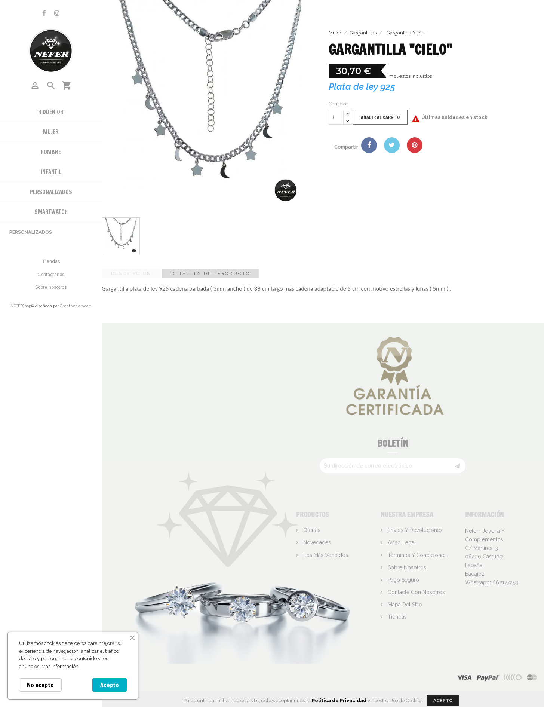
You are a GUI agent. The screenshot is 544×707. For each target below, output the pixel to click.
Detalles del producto (210, 273)
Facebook (44, 13)
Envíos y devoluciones (414, 530)
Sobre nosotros (51, 287)
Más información (60, 666)
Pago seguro (402, 580)
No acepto (40, 685)
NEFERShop (20, 306)
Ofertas (311, 530)
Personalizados (30, 232)
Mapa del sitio (404, 604)
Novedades (316, 542)
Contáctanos (50, 274)
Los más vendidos (325, 555)
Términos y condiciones (416, 555)
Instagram (56, 13)
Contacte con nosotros (415, 592)
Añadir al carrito (380, 117)
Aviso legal (401, 542)
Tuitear (392, 145)
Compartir (369, 145)
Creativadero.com (76, 306)
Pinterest (414, 145)
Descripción (131, 273)
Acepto (109, 685)
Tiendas (51, 261)
